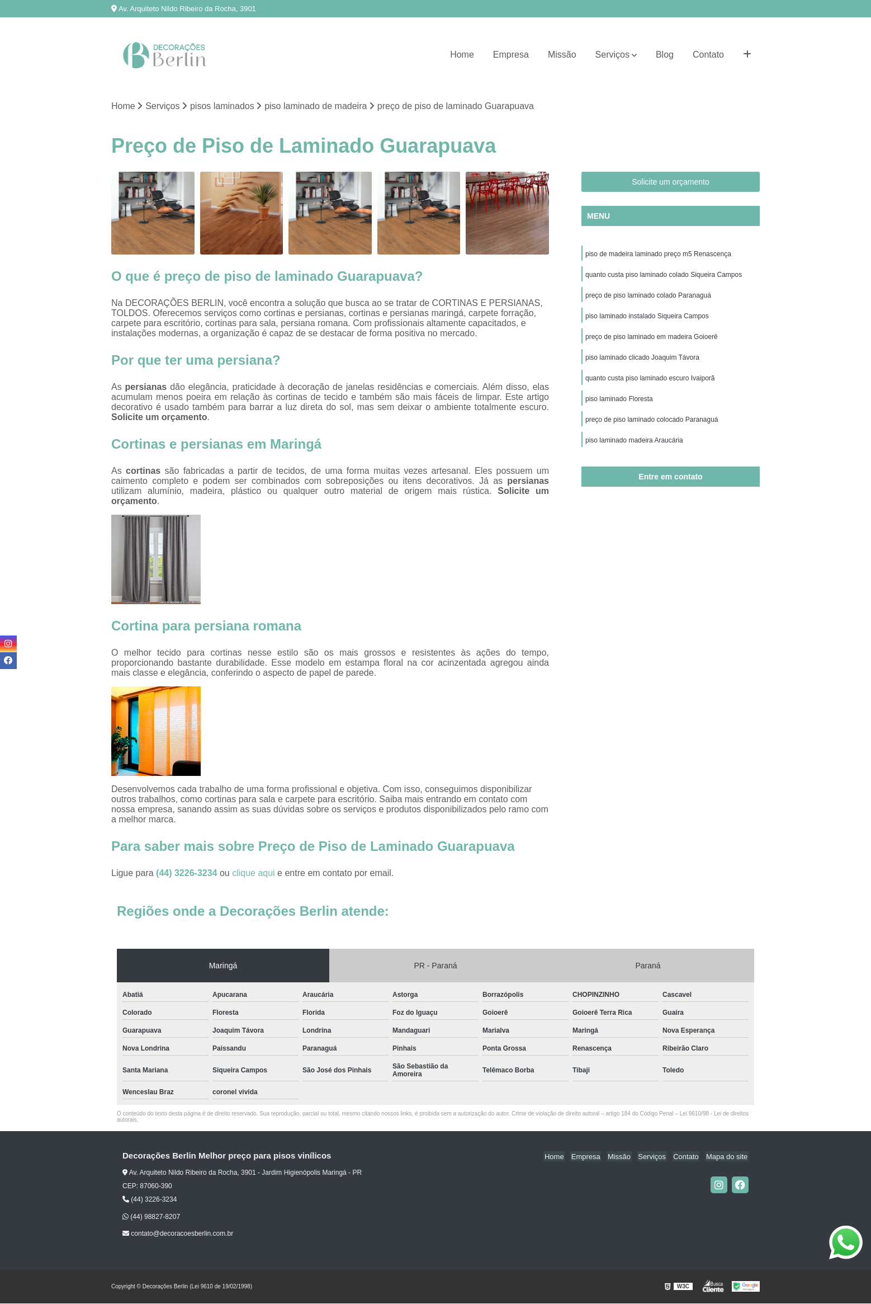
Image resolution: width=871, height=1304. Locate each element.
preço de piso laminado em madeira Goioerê (651, 339)
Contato (708, 54)
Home (462, 54)
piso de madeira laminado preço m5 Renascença (658, 254)
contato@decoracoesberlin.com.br (177, 1234)
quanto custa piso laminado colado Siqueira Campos (663, 276)
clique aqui (253, 873)
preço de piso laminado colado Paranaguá (648, 297)
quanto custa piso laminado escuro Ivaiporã (649, 382)
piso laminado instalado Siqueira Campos (647, 318)
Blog (665, 54)
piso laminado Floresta (619, 403)
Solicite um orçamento (670, 182)
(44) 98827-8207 (151, 1217)
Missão (562, 54)
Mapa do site (727, 1156)
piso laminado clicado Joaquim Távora (642, 361)
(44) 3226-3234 (188, 873)
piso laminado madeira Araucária (634, 446)
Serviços (612, 54)
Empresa (511, 54)
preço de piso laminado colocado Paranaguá (651, 425)
